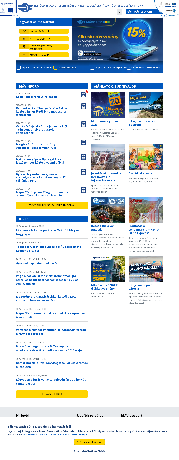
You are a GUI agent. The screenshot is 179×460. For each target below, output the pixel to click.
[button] (119, 12)
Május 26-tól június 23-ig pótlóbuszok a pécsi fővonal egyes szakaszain (42, 193)
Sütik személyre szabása (91, 451)
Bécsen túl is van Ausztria (103, 227)
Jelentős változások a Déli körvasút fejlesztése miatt (106, 176)
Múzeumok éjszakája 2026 (105, 122)
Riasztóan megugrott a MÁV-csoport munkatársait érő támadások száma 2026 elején (49, 348)
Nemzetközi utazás (71, 6)
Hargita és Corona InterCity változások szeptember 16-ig (36, 146)
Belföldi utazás (45, 6)
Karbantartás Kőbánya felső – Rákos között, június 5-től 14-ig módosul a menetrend (41, 111)
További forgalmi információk (52, 205)
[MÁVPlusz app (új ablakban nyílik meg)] (49, 54)
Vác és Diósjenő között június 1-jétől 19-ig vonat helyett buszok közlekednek (41, 129)
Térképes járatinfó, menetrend (41, 47)
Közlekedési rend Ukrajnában (36, 97)
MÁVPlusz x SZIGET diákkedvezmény (104, 287)
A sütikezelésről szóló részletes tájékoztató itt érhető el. (56, 434)
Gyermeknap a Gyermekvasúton (38, 263)
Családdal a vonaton (143, 173)
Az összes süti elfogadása (89, 442)
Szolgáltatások (98, 6)
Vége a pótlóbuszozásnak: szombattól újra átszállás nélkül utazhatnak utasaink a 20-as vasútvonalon (47, 280)
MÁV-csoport (144, 11)
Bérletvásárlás (38, 38)
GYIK (140, 6)
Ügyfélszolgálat (123, 6)
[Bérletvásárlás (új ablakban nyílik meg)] (49, 38)
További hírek (52, 394)
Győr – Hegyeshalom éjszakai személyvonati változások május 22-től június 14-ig (41, 177)
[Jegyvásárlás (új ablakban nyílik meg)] (49, 31)
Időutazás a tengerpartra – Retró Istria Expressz (144, 229)
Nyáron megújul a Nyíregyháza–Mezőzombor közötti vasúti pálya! (40, 160)
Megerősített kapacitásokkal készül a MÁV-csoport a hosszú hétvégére (47, 298)
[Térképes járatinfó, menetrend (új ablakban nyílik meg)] (49, 47)
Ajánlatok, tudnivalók (115, 86)
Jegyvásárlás (37, 31)
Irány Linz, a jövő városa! (140, 287)
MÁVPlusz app (38, 54)
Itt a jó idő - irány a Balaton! (142, 122)
